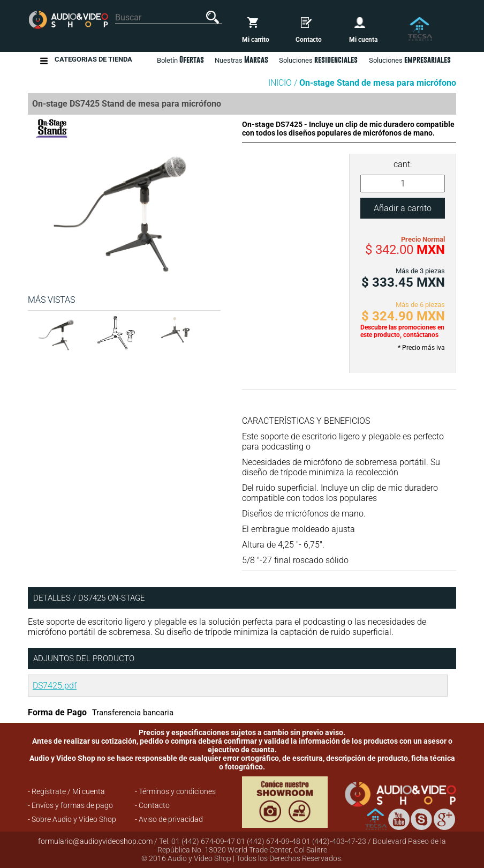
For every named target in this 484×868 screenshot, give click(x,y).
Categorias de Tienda (93, 61)
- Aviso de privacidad (169, 819)
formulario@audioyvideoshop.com (95, 841)
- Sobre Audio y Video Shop (72, 819)
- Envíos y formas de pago (70, 805)
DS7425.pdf (55, 685)
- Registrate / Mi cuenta (66, 791)
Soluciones (410, 59)
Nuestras (241, 59)
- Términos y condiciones (175, 791)
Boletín (180, 59)
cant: (403, 164)
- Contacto (152, 805)
